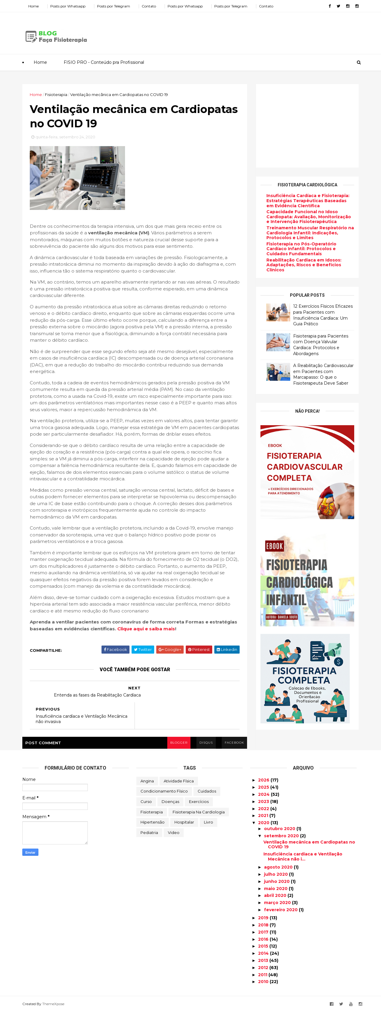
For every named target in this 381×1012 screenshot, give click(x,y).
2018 (264, 925)
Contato (149, 6)
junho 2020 (277, 881)
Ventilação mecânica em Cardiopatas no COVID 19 (309, 844)
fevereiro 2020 (281, 909)
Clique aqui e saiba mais (146, 629)
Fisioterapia (151, 812)
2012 (263, 967)
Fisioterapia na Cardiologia (199, 812)
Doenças (170, 801)
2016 (264, 939)
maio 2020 (276, 888)
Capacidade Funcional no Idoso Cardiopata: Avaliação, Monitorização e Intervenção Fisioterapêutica (308, 217)
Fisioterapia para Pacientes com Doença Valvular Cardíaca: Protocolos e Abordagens (320, 344)
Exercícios (199, 801)
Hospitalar (184, 822)
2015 (263, 946)
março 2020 (278, 902)
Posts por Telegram (113, 6)
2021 (263, 815)
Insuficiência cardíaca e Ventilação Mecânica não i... (302, 856)
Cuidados (207, 791)
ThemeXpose (53, 1004)
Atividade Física (179, 781)
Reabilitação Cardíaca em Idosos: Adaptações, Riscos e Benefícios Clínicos (303, 265)
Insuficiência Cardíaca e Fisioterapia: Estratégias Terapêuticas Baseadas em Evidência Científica (307, 200)
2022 (264, 808)
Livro (208, 822)
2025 (264, 787)
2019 (264, 917)
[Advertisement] (250, 31)
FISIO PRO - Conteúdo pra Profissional (104, 62)
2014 (264, 953)
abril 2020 (276, 895)
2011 (263, 974)
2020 (264, 822)
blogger (179, 743)
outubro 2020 (280, 828)
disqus (206, 743)
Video (173, 832)
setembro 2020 (282, 835)
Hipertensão (152, 822)
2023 (264, 801)
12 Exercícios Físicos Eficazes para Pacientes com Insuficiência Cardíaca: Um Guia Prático (323, 315)
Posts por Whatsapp (67, 6)
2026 (264, 780)
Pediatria (149, 832)
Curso (146, 801)
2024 (264, 794)
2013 (263, 960)
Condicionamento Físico (164, 791)
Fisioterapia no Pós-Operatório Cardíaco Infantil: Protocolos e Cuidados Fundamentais (301, 249)
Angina (147, 781)
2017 (264, 932)
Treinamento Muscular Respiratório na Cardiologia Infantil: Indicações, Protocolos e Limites (310, 233)
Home (33, 6)
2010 (264, 981)
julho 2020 (276, 874)
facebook (234, 743)
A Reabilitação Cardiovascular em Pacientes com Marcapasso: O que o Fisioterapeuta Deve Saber (323, 374)
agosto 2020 (279, 867)
